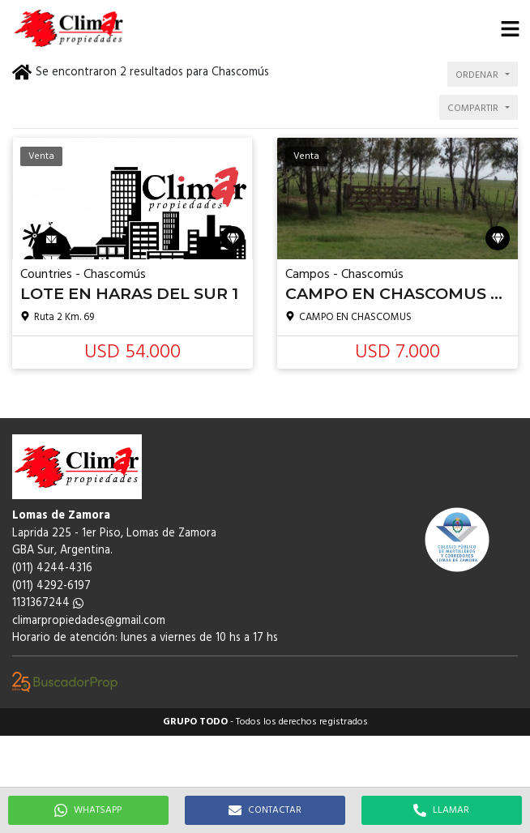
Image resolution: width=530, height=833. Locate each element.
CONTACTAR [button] (265, 810)
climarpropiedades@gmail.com (88, 621)
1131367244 (47, 603)
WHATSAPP (88, 810)
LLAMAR (441, 810)
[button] (510, 28)
